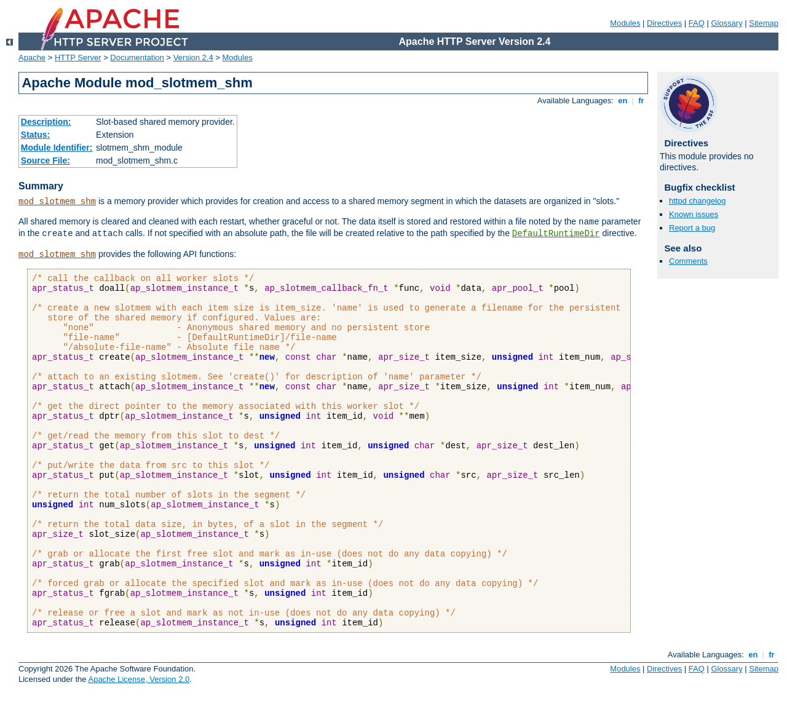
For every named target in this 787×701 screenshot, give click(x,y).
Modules (625, 23)
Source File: (45, 160)
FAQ (697, 23)
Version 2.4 (193, 57)
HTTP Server (78, 57)
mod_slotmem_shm (57, 202)
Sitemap (763, 23)
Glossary (726, 23)
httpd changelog (697, 200)
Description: (46, 122)
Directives (664, 23)
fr (641, 100)
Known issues (693, 214)
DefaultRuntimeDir (556, 234)
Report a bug (692, 227)
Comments (688, 261)
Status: (35, 135)
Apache (31, 57)
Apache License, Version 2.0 (138, 679)
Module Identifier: (57, 147)
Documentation (137, 57)
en (623, 100)
